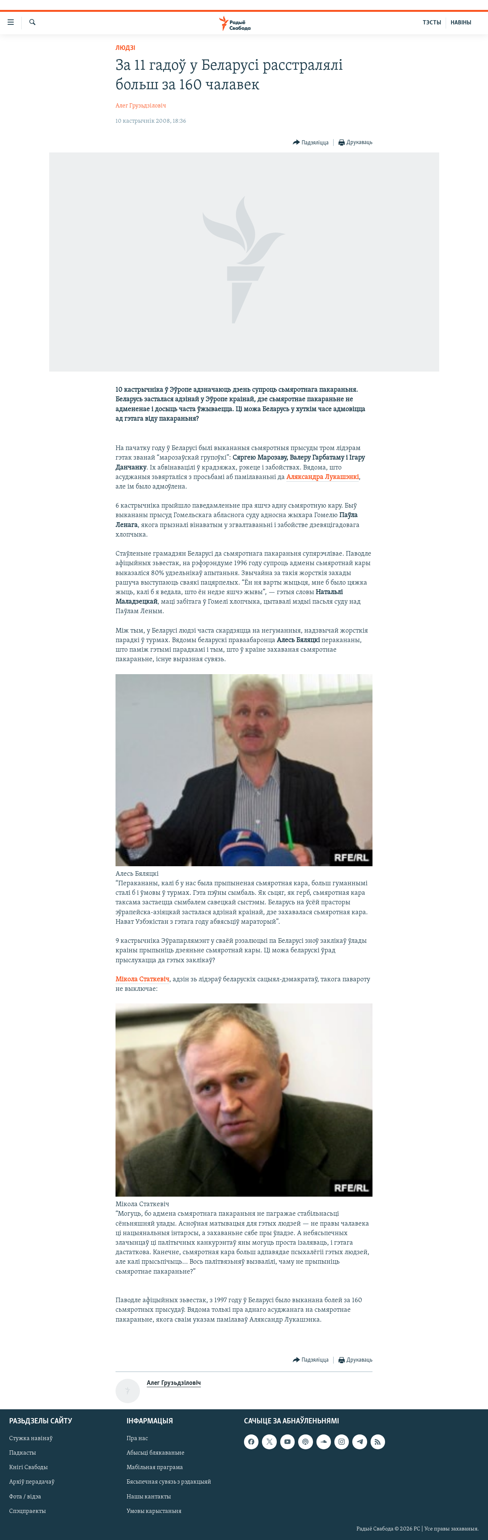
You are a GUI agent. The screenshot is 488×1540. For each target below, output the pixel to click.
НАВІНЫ (461, 23)
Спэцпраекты (27, 1511)
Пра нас (137, 1439)
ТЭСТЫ (432, 23)
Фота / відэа (25, 1497)
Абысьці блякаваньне (156, 1453)
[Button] (311, 143)
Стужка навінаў (31, 1439)
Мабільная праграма (155, 1468)
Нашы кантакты (149, 1497)
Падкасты (22, 1453)
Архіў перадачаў (32, 1482)
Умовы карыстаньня (154, 1511)
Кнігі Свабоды (28, 1468)
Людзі (125, 48)
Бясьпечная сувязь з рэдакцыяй (169, 1482)
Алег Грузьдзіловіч (141, 106)
